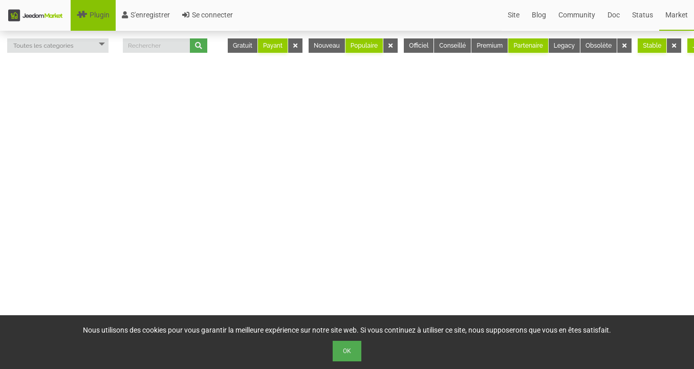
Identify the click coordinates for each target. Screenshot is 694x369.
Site (513, 15)
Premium (489, 45)
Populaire (364, 45)
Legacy (564, 45)
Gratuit (242, 45)
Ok (347, 351)
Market (676, 15)
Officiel (418, 45)
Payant (273, 45)
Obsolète (598, 45)
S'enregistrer (146, 15)
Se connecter (207, 15)
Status (642, 15)
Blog (539, 15)
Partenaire (528, 45)
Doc (614, 15)
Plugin (93, 15)
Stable (652, 45)
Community (576, 15)
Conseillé (452, 45)
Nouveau (327, 45)
